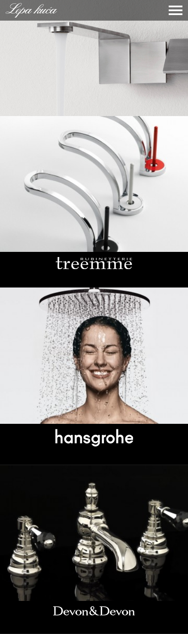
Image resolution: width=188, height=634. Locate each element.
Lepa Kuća (31, 10)
